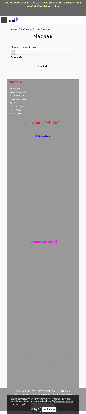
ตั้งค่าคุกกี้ (35, 409)
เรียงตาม (16, 47)
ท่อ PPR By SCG (15, 110)
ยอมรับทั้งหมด (49, 409)
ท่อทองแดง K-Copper (18, 99)
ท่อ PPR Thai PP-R (17, 106)
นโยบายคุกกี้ (20, 404)
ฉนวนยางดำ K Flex (17, 95)
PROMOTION (15, 88)
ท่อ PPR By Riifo (16, 113)
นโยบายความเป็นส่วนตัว (63, 401)
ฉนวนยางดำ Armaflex (18, 92)
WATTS (12, 103)
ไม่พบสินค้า (16, 57)
